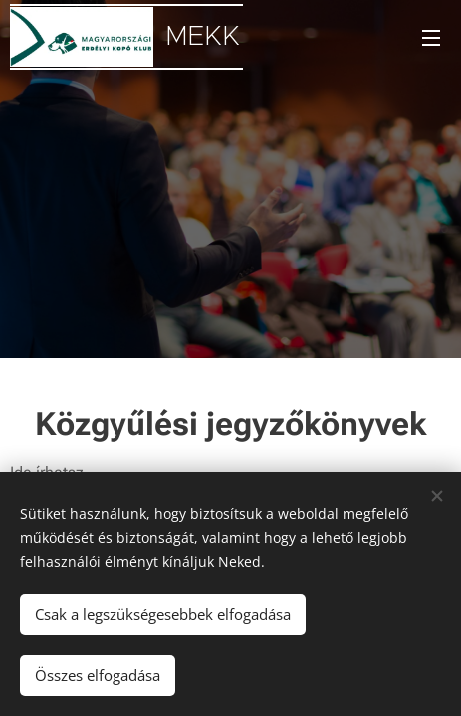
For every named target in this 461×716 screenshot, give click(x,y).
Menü (431, 38)
